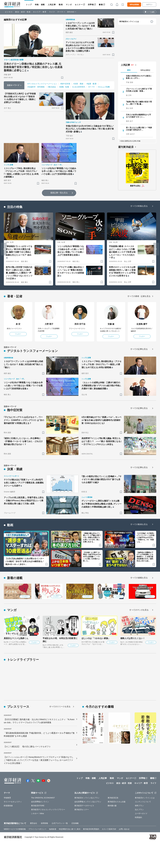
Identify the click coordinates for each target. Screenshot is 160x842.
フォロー (18, 334)
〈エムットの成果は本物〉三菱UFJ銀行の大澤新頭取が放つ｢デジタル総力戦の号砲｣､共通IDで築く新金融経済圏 (101, 385)
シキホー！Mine (37, 813)
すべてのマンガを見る (139, 610)
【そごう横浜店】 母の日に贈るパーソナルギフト (27, 746)
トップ (29, 5)
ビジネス (9, 12)
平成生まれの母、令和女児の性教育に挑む (60, 639)
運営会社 (33, 823)
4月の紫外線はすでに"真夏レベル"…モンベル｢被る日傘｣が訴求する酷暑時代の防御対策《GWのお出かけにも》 (101, 420)
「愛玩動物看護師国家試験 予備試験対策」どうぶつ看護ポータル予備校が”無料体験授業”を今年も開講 (39, 734)
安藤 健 (111, 324)
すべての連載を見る (139, 578)
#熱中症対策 (65, 84)
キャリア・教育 (40, 12)
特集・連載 (40, 5)
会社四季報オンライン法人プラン (87, 802)
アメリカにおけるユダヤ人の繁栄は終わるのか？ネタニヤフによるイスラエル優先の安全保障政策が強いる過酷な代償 (80, 46)
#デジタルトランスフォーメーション (42, 84)
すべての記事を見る (139, 349)
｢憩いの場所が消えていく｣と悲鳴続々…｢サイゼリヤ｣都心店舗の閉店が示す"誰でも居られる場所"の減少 (101, 479)
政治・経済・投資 (23, 12)
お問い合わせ (124, 829)
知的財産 (52, 829)
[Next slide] (156, 249)
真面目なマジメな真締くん (16, 638)
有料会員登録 (134, 4)
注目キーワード (13, 85)
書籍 (101, 5)
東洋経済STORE (37, 806)
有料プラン (139, 806)
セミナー (79, 5)
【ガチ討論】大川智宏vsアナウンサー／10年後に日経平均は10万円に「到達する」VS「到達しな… (145, 537)
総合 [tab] (129, 70)
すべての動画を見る (139, 524)
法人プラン (139, 810)
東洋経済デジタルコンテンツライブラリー (48, 810)
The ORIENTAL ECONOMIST (43, 798)
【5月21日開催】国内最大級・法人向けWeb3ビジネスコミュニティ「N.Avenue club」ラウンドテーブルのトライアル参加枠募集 (39, 721)
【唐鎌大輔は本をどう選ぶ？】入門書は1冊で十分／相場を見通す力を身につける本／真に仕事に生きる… (92, 537)
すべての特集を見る (139, 206)
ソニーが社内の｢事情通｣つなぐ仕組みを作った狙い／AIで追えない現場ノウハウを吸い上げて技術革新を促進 (59, 171)
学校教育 (7, 798)
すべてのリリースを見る (59, 706)
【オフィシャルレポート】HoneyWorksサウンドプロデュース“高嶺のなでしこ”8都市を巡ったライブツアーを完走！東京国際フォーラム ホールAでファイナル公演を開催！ (39, 760)
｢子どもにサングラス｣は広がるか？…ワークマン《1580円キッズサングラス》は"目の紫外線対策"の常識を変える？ (24, 420)
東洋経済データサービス (84, 806)
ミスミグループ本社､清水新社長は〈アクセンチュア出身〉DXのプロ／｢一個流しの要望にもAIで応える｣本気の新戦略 (21, 172)
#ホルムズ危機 (104, 87)
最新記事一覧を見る (59, 193)
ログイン (149, 4)
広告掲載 (75, 823)
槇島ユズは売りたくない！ (132, 638)
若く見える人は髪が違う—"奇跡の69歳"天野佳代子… (139, 129)
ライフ (52, 12)
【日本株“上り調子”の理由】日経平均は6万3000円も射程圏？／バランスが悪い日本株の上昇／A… (92, 556)
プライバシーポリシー (37, 829)
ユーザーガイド (141, 813)
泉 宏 (18, 324)
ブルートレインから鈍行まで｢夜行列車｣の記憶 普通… (139, 90)
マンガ (69, 5)
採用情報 (44, 823)
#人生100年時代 (78, 87)
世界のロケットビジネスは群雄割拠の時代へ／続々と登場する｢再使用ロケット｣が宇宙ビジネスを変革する (122, 271)
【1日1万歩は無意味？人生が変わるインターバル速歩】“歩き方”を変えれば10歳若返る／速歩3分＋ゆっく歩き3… (24, 561)
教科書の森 (112, 806)
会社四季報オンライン (40, 802)
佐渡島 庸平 (142, 324)
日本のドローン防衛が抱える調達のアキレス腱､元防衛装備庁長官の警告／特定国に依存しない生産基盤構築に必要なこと (33, 67)
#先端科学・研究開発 (36, 87)
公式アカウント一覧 (60, 823)
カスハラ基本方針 (109, 829)
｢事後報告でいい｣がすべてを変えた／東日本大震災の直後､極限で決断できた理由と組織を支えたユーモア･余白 (19, 250)
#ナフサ (91, 87)
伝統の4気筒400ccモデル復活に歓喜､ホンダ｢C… (139, 77)
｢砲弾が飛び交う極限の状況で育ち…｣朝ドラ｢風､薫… (139, 103)
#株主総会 (52, 87)
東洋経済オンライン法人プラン (86, 798)
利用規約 (138, 817)
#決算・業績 (78, 84)
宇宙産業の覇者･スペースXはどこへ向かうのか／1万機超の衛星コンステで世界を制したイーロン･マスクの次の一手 (122, 252)
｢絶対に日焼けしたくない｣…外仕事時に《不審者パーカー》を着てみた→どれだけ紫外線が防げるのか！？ (23, 441)
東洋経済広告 (113, 798)
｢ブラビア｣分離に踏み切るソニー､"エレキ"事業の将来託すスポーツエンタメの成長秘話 (70, 271)
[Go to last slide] (4, 249)
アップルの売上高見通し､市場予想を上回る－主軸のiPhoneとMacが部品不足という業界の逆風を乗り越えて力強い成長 (24, 500)
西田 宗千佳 (80, 324)
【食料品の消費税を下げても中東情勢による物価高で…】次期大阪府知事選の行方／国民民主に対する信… (145, 556)
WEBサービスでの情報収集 (15, 829)
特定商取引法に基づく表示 (69, 829)
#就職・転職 (64, 87)
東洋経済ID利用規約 (91, 829)
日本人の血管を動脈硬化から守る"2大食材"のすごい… (138, 116)
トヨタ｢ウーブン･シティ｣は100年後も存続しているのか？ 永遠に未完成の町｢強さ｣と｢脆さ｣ (80, 26)
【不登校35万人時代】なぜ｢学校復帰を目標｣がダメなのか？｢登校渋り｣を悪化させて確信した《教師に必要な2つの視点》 (20, 98)
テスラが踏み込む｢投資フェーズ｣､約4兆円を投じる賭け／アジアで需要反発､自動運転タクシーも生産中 (24, 483)
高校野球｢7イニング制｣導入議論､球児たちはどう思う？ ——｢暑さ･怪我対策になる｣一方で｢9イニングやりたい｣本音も (101, 441)
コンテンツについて (143, 802)
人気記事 (52, 5)
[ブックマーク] (62, 77)
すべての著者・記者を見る (138, 296)
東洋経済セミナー (81, 810)
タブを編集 (151, 12)
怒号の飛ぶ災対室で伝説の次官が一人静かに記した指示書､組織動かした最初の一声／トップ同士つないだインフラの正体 (19, 273)
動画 (61, 5)
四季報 (91, 5)
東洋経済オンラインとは (129, 21)
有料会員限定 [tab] (145, 70)
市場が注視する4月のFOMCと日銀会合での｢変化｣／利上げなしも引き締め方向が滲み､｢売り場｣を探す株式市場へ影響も (90, 129)
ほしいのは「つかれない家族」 (96, 638)
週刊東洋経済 (125, 147)
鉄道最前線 (8, 806)
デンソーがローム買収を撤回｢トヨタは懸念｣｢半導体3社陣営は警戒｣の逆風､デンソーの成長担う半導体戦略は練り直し (102, 504)
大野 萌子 (49, 324)
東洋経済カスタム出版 (117, 802)
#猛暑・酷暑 (91, 84)
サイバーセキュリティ (13, 802)
